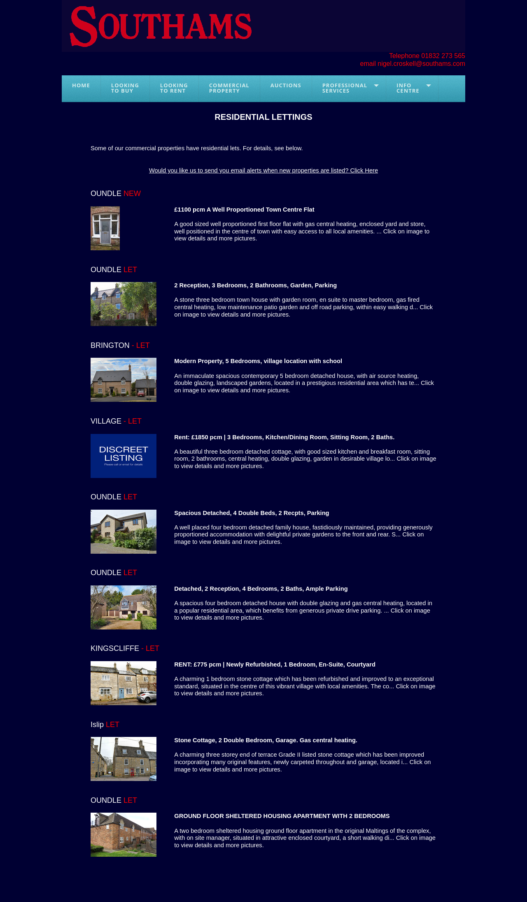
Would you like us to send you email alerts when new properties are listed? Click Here (263, 170)
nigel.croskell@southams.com (421, 63)
